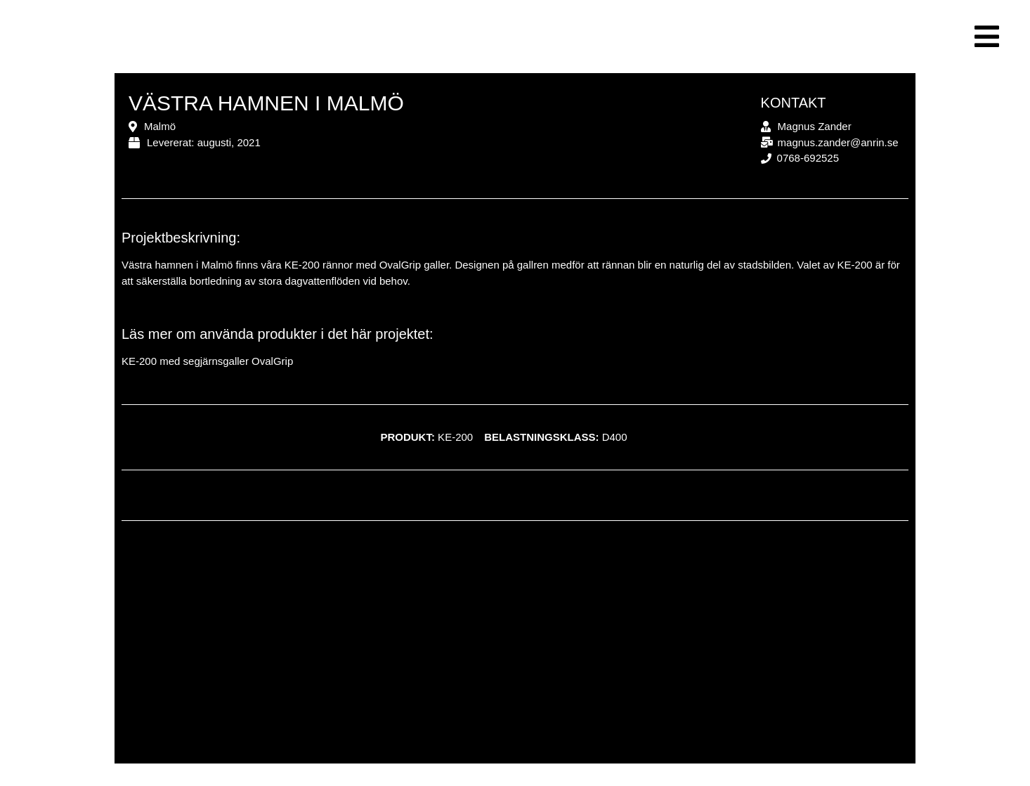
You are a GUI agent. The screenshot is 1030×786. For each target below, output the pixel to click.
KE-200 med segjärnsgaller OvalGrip (207, 361)
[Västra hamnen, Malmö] (515, 651)
